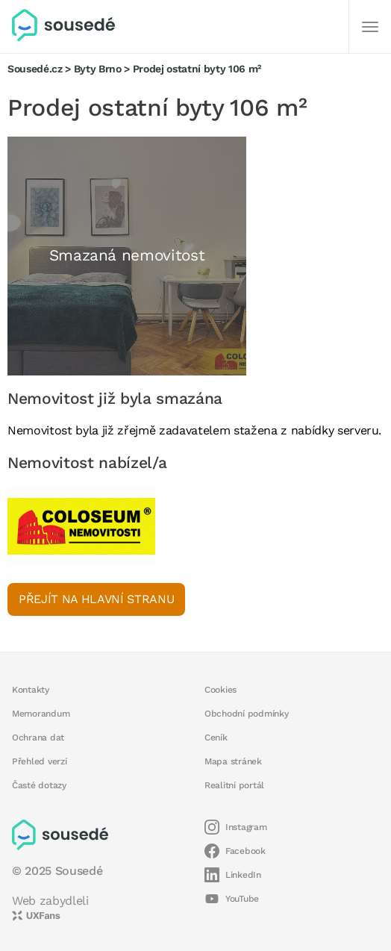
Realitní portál (234, 785)
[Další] (370, 27)
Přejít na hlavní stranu (96, 599)
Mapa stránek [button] (233, 761)
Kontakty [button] (30, 690)
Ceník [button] (216, 737)
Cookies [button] (220, 690)
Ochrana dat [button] (38, 737)
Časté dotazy (39, 785)
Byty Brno (98, 69)
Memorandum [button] (40, 713)
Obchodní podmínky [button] (246, 713)
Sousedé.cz (35, 69)
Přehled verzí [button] (39, 761)
